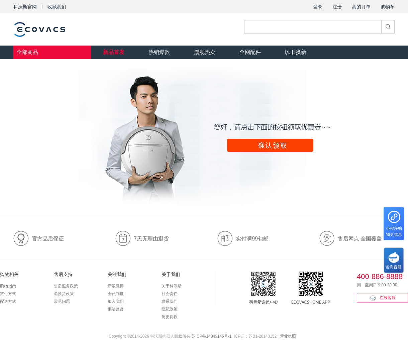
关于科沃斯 (172, 286)
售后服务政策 (66, 286)
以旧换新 (295, 52)
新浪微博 (116, 286)
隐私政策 (170, 309)
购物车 (388, 6)
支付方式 (8, 293)
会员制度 (116, 293)
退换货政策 (64, 293)
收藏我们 (56, 6)
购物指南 (8, 286)
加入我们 (116, 301)
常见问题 (62, 301)
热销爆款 (159, 52)
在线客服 (383, 298)
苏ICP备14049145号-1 (211, 336)
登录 (317, 6)
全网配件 (250, 52)
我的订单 (361, 6)
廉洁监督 (116, 309)
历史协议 (170, 316)
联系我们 (170, 301)
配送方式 (8, 301)
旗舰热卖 (204, 52)
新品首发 (113, 52)
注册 (337, 6)
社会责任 (170, 293)
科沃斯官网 (25, 6)
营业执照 (288, 336)
